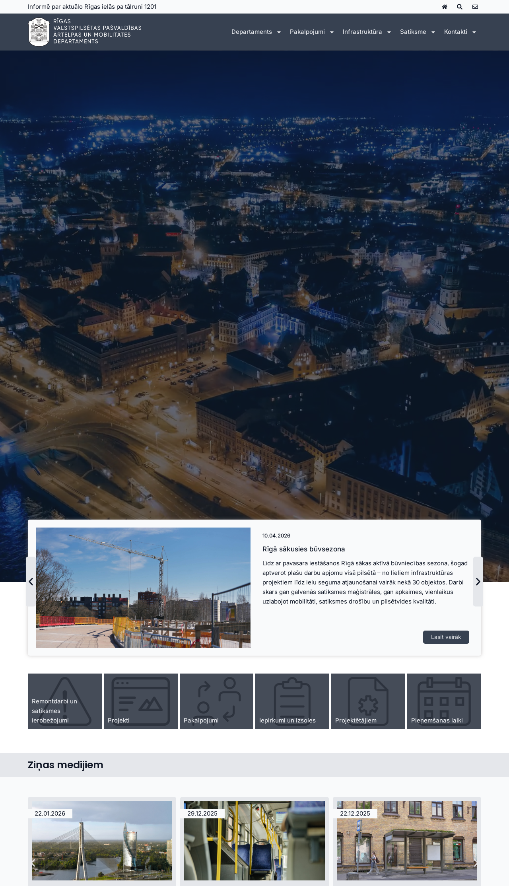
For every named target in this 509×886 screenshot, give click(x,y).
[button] (31, 582)
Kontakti (460, 32)
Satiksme (418, 32)
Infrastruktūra (367, 32)
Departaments (256, 32)
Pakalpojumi (312, 32)
